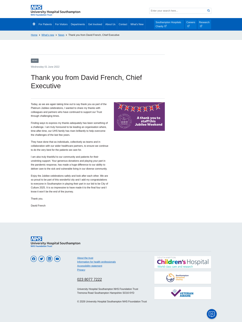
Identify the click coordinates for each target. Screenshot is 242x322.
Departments (78, 24)
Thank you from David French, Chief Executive (93, 35)
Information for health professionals (96, 262)
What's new (48, 35)
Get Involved (95, 24)
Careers (190, 25)
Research (204, 25)
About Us (110, 24)
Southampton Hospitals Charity (168, 25)
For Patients (45, 24)
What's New (137, 24)
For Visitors (61, 24)
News (61, 35)
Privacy (81, 270)
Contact (123, 24)
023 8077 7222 (89, 279)
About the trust (85, 258)
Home (34, 35)
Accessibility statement (89, 266)
